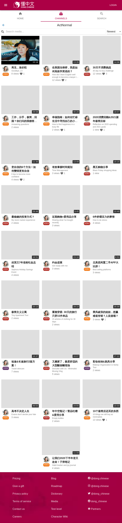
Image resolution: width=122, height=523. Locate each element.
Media (54, 501)
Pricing (16, 478)
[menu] (6, 5)
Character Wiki (59, 516)
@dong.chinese (98, 478)
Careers (17, 516)
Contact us (19, 509)
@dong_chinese (98, 493)
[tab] (20, 16)
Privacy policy (20, 493)
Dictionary (56, 493)
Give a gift (18, 486)
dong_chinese (97, 501)
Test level (56, 509)
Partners (94, 508)
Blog (53, 478)
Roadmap (56, 486)
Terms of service (22, 501)
